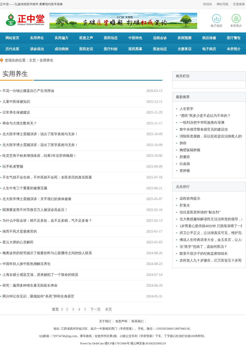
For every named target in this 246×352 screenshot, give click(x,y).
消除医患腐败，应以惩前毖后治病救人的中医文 (210, 136)
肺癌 (183, 143)
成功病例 (61, 49)
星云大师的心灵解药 (17, 242)
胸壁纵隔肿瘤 (190, 150)
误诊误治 (37, 49)
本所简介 (236, 21)
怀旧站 (207, 4)
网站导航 (223, 4)
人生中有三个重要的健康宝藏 (24, 188)
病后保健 (209, 38)
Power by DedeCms (92, 343)
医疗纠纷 (111, 49)
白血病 (185, 164)
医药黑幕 (135, 49)
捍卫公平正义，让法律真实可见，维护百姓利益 (210, 233)
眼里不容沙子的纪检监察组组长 (204, 253)
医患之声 (86, 38)
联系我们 (137, 321)
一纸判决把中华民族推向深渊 (202, 122)
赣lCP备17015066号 (117, 343)
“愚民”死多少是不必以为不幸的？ (205, 115)
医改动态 (160, 49)
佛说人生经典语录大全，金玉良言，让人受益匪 (210, 240)
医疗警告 (234, 38)
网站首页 (12, 38)
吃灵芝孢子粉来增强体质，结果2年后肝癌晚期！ (39, 156)
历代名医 (12, 49)
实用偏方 (61, 38)
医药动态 (111, 38)
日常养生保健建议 (16, 112)
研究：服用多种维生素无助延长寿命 (30, 285)
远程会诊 (160, 38)
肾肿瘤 (185, 171)
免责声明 (121, 321)
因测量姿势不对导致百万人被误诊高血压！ (35, 210)
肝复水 (185, 205)
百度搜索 (239, 4)
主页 (32, 60)
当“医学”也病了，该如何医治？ (203, 247)
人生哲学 (186, 109)
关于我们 (105, 321)
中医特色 (135, 38)
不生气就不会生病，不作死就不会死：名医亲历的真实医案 (47, 177)
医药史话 (86, 49)
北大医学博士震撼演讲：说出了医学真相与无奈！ (40, 134)
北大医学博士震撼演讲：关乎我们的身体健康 (36, 199)
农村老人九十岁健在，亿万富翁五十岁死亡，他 (210, 260)
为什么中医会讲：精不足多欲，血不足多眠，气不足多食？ (47, 220)
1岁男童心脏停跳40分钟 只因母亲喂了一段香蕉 (210, 226)
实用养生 (37, 38)
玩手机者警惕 (12, 166)
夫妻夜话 (184, 49)
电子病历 (216, 21)
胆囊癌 (185, 157)
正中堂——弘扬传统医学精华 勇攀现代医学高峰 (31, 4)
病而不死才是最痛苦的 (19, 231)
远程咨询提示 (190, 198)
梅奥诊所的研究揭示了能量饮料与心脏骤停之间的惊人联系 (47, 253)
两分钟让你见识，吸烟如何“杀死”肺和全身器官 (38, 296)
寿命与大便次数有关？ (19, 123)
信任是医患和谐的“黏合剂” (200, 212)
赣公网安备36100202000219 (148, 343)
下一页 (95, 309)
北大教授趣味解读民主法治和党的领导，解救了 (210, 219)
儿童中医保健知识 (16, 101)
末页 (108, 309)
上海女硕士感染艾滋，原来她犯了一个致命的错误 (40, 275)
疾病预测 (184, 38)
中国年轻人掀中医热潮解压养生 (26, 264)
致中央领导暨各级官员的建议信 (204, 129)
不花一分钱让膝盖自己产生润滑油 (28, 91)
